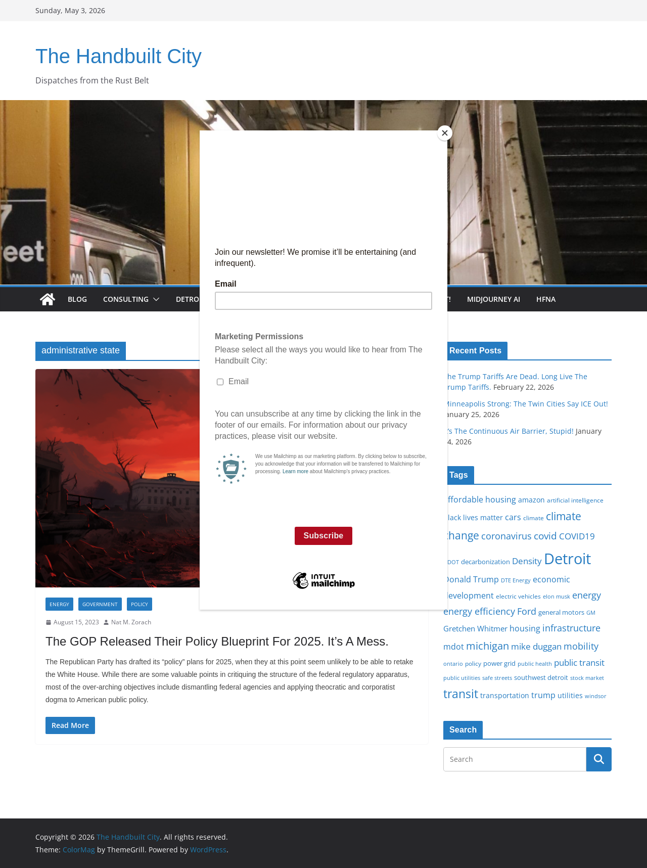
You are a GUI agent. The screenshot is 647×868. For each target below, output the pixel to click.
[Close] (444, 133)
